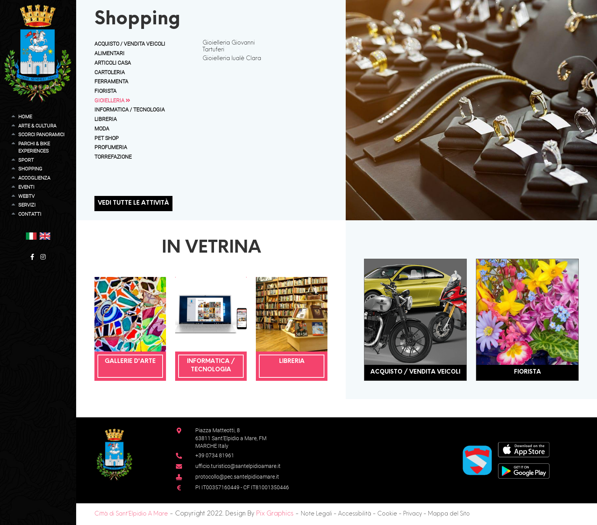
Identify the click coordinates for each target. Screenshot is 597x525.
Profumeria (110, 147)
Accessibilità (354, 514)
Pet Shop (106, 138)
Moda (101, 129)
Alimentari (109, 53)
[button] (31, 235)
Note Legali (316, 514)
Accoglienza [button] (34, 178)
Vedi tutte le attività (133, 203)
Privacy (412, 514)
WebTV (26, 196)
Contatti (29, 214)
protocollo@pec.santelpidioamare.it (237, 477)
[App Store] (523, 449)
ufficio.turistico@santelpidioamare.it (238, 466)
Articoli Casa (112, 63)
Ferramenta (111, 81)
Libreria (105, 119)
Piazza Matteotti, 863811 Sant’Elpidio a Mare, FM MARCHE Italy (231, 438)
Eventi (26, 187)
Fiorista (105, 91)
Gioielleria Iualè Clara (232, 59)
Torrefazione (113, 157)
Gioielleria (112, 100)
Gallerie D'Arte (130, 361)
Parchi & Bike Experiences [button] (34, 147)
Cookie (387, 514)
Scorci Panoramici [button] (41, 134)
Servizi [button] (26, 205)
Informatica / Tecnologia (129, 110)
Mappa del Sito (449, 514)
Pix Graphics (275, 514)
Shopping (30, 169)
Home (25, 116)
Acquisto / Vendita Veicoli (129, 44)
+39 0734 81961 (214, 455)
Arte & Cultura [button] (37, 126)
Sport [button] (26, 160)
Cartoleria (109, 72)
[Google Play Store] (524, 470)
